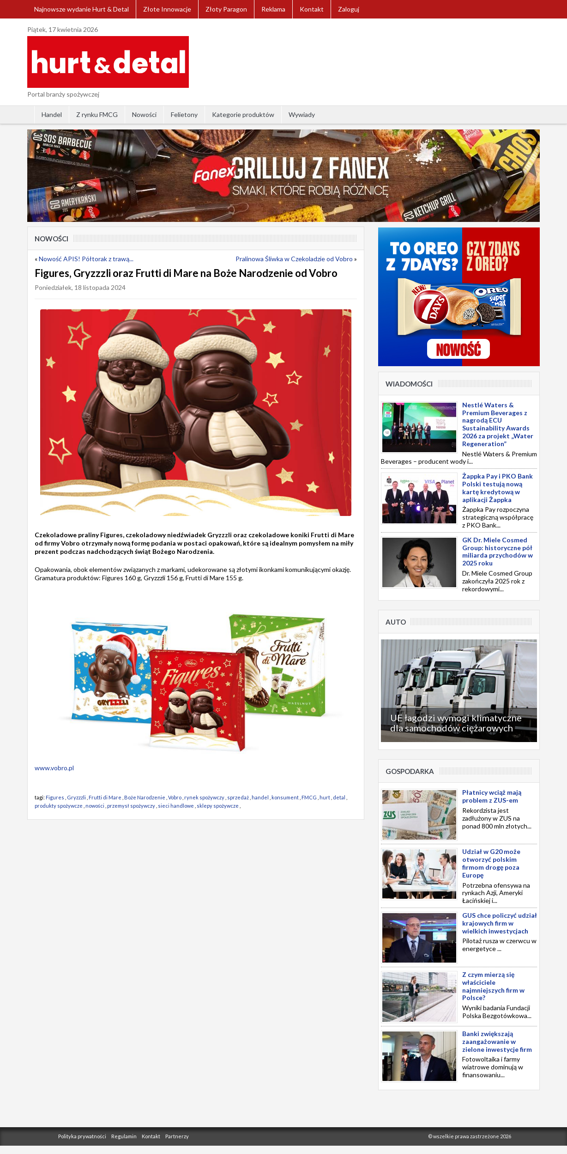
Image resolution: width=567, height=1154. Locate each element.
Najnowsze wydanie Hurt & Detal (81, 9)
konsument (285, 797)
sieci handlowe (176, 806)
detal (339, 797)
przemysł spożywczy (131, 806)
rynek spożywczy (204, 797)
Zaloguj (348, 9)
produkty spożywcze (59, 806)
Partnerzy (177, 1136)
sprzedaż (238, 797)
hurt (325, 797)
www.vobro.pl (54, 768)
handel (260, 797)
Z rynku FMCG (97, 114)
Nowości (144, 114)
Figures (55, 797)
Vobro (174, 797)
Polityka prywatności (82, 1136)
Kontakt (312, 9)
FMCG (309, 797)
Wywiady (302, 114)
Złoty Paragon (226, 9)
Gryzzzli (76, 797)
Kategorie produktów (243, 114)
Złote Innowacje (167, 9)
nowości (94, 806)
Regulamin (124, 1136)
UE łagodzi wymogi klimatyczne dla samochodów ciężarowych (456, 722)
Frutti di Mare (105, 797)
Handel (52, 114)
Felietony (184, 114)
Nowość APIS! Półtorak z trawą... (86, 259)
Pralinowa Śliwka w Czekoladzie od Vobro (294, 259)
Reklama (273, 9)
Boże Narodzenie (144, 797)
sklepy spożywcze (218, 806)
